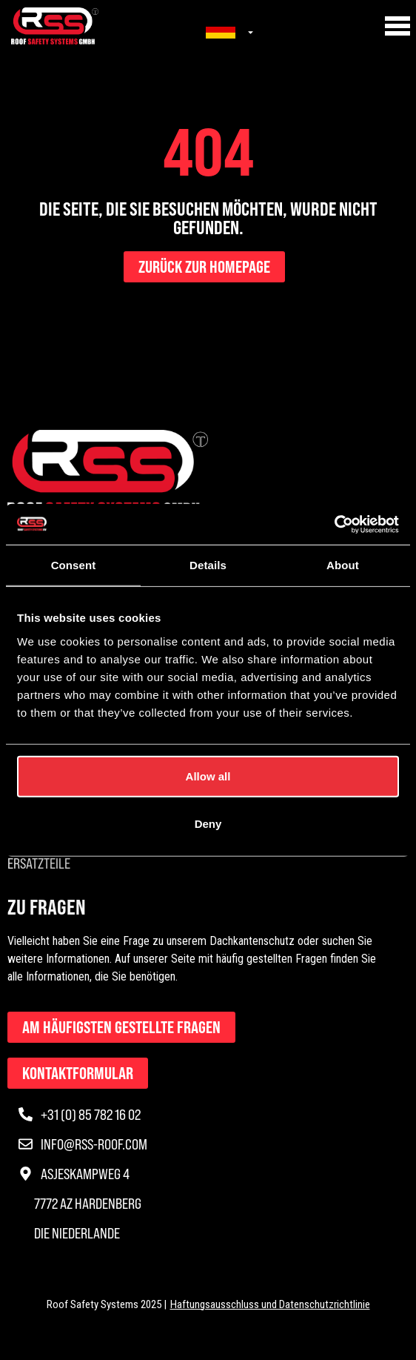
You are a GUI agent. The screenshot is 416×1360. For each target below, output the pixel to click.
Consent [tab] (73, 565)
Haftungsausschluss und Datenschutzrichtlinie (270, 1304)
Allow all (208, 775)
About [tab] (342, 565)
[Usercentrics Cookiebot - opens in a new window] (334, 524)
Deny (208, 823)
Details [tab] (208, 565)
